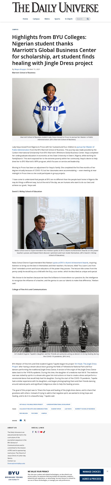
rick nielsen (24, 413)
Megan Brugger (20, 69)
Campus (36, 19)
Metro (47, 19)
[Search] (83, 19)
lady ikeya (68, 409)
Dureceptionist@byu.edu (16, 463)
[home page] (55, 9)
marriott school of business (85, 409)
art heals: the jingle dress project (31, 404)
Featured (34, 413)
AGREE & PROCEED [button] (91, 478)
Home (25, 19)
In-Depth (69, 19)
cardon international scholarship (58, 404)
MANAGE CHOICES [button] (92, 471)
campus (44, 413)
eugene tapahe (56, 409)
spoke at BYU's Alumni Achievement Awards (70, 263)
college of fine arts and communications (34, 409)
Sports (57, 19)
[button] (107, 471)
